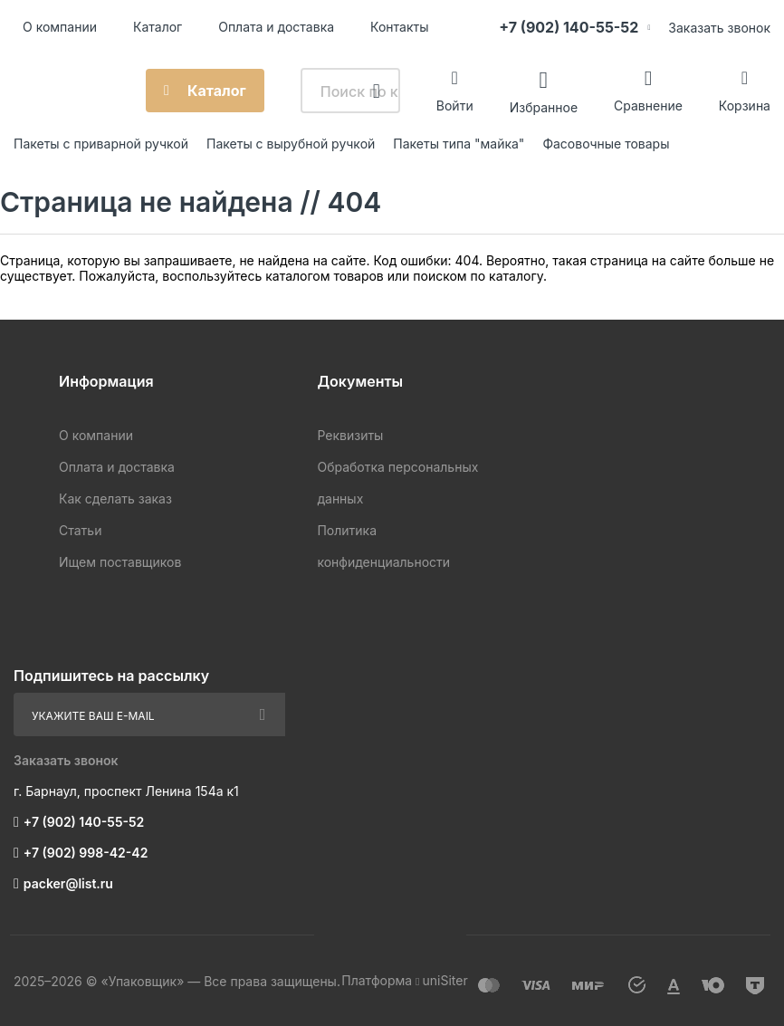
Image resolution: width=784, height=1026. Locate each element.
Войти (454, 105)
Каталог (157, 26)
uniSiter (444, 980)
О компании (60, 26)
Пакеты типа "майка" (458, 143)
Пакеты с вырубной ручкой (290, 143)
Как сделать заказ (115, 498)
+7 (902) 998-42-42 (86, 852)
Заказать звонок (719, 27)
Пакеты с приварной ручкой (101, 143)
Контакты (399, 26)
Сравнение (648, 105)
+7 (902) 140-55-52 (568, 27)
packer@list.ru (68, 883)
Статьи (80, 530)
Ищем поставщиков (120, 562)
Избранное (544, 106)
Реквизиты (350, 435)
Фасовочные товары (605, 143)
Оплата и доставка (276, 26)
